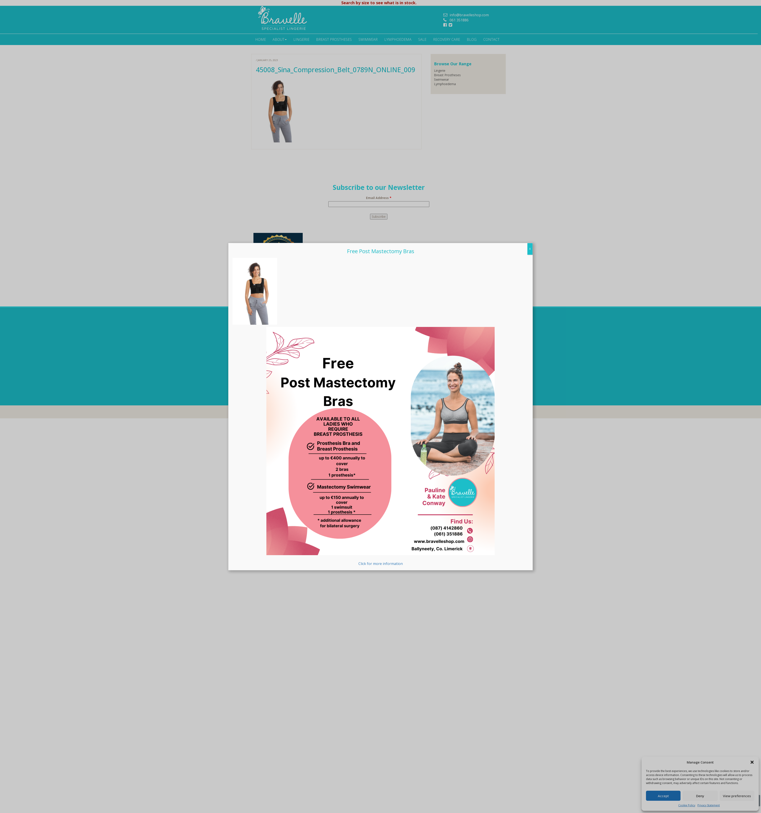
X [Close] (530, 363)
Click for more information (380, 560)
